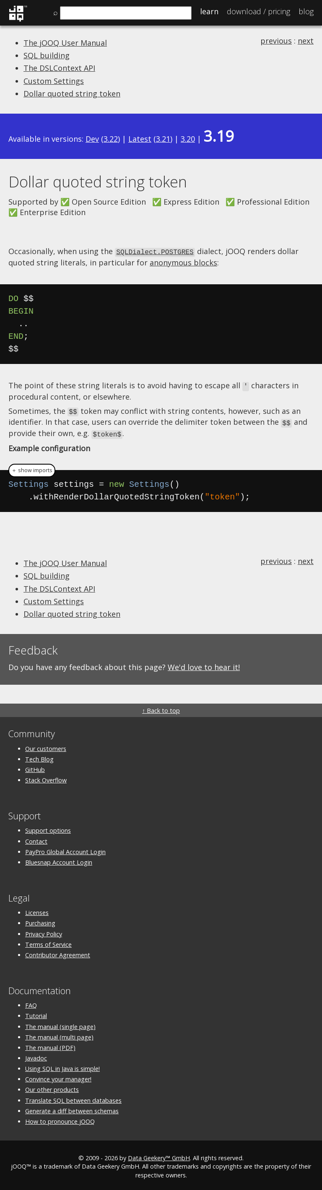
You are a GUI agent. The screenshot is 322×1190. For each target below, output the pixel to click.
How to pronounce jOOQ (60, 1118)
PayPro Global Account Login (65, 848)
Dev (92, 139)
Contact (36, 838)
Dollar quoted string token (71, 93)
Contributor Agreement (57, 952)
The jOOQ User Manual (65, 43)
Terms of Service (48, 941)
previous (276, 41)
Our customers (45, 745)
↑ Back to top (161, 708)
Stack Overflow (46, 777)
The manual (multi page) (59, 1034)
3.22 (111, 139)
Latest (139, 139)
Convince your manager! (58, 1076)
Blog (306, 11)
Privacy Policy (43, 931)
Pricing (258, 11)
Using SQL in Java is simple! (62, 1066)
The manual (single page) (60, 1023)
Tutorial (36, 1013)
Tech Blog (39, 756)
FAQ (31, 1002)
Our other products (52, 1087)
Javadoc (36, 1055)
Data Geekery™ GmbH (159, 1155)
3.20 (188, 139)
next (306, 41)
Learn (209, 11)
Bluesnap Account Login (58, 859)
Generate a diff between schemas (72, 1108)
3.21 (163, 139)
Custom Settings (53, 81)
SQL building (46, 55)
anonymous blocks (183, 262)
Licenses (37, 910)
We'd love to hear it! (204, 664)
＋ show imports (31, 467)
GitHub (35, 766)
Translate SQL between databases (73, 1097)
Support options (48, 827)
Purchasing (40, 920)
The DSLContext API (59, 68)
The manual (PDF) (50, 1044)
